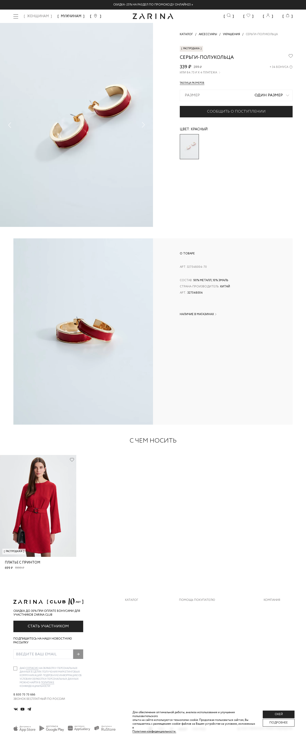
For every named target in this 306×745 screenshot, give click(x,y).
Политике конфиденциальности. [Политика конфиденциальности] (154, 731)
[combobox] (236, 95)
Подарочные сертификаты (201, 646)
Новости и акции (278, 636)
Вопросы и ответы (194, 626)
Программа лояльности (199, 636)
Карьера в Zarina (276, 617)
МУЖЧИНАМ (71, 16)
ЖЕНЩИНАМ (38, 16)
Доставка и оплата (195, 607)
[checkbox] (15, 668)
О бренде (271, 607)
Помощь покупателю (197, 600)
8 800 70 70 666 (24, 695)
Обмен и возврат (192, 617)
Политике (47, 683)
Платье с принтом (22, 562)
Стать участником (48, 626)
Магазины (271, 646)
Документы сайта (194, 655)
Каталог (131, 600)
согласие (32, 668)
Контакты (272, 626)
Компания (272, 600)
